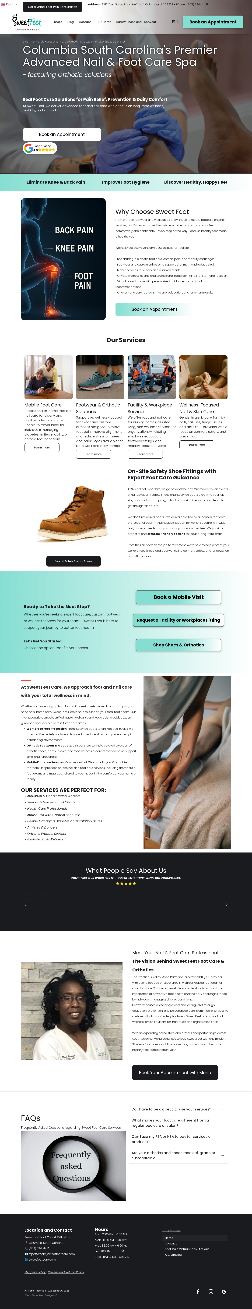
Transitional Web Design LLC (40, 1295)
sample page (171, 1230)
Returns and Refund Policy (66, 1272)
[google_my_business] (223, 1292)
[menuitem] (59, 22)
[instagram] (211, 1292)
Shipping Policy (35, 1272)
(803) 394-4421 (197, 4)
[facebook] (198, 1292)
